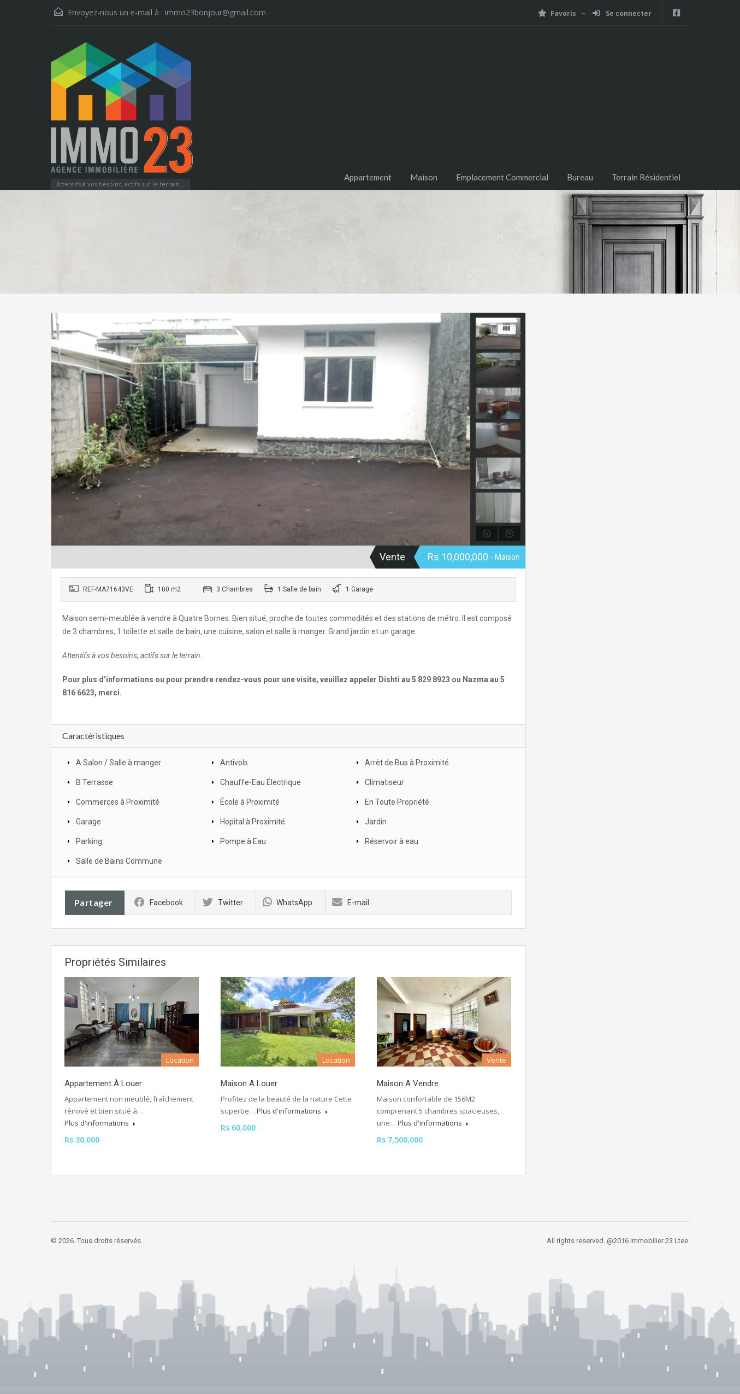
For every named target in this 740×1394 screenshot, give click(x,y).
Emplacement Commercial (502, 177)
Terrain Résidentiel (646, 177)
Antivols (234, 762)
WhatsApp (287, 902)
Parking (89, 841)
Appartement (368, 177)
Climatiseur (384, 782)
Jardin (376, 821)
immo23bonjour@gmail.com (215, 12)
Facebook (158, 902)
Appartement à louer (103, 1083)
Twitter (223, 902)
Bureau (580, 177)
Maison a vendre (408, 1083)
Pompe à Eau (243, 841)
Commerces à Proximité (117, 802)
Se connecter (622, 13)
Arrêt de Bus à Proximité (407, 762)
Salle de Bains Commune (119, 861)
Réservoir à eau (391, 841)
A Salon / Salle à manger (118, 762)
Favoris (557, 13)
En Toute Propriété (397, 802)
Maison (423, 177)
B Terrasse (94, 782)
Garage (88, 821)
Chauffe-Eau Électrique (260, 782)
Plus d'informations (99, 1123)
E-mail (350, 902)
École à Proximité (250, 802)
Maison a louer (249, 1083)
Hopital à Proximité (252, 821)
